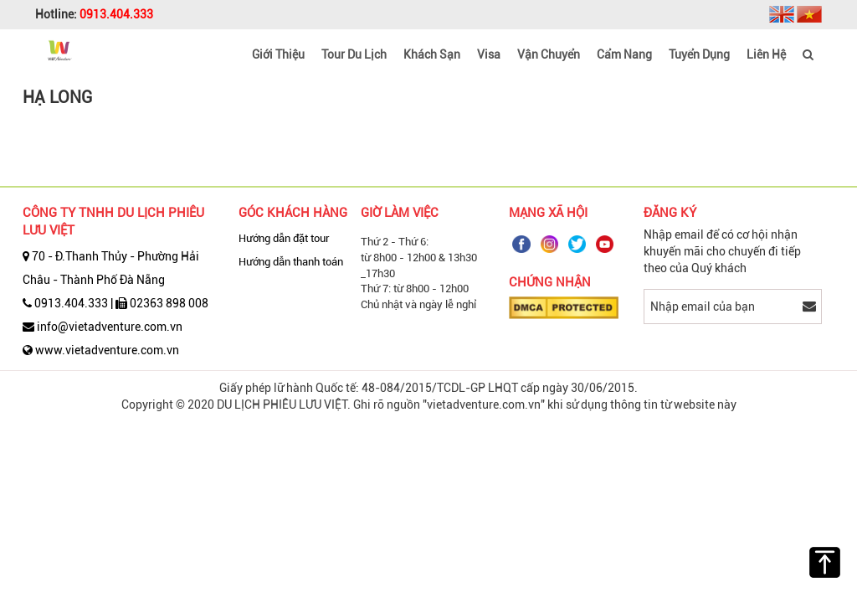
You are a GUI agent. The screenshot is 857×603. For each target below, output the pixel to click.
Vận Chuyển (548, 54)
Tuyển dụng (699, 54)
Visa (488, 54)
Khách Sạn (431, 54)
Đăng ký (670, 212)
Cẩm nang (624, 54)
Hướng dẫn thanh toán (291, 261)
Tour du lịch (354, 54)
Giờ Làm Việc (400, 212)
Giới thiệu (278, 54)
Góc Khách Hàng (293, 212)
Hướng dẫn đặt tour (284, 238)
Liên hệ (766, 54)
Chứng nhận (550, 282)
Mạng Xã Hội (548, 212)
